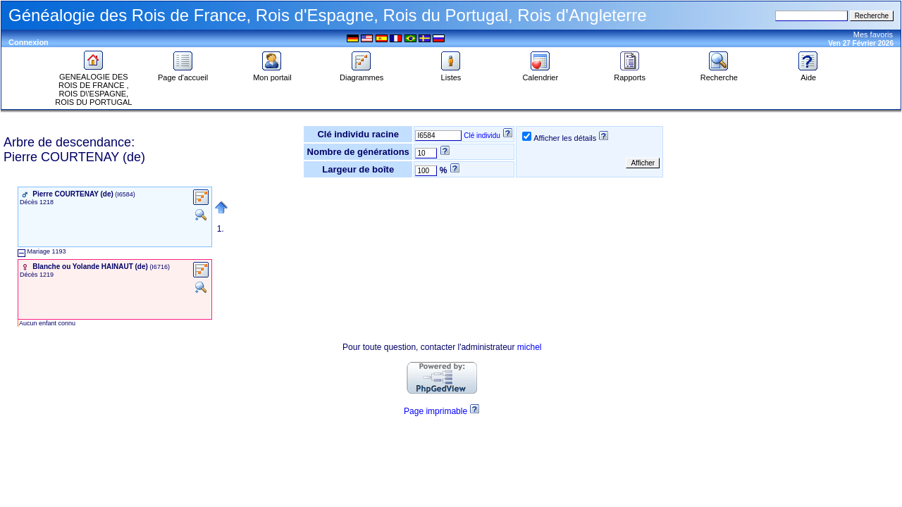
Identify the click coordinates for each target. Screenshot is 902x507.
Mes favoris (873, 34)
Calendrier (540, 74)
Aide (808, 74)
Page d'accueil (183, 74)
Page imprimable (435, 411)
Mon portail (272, 74)
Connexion (28, 42)
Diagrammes (361, 74)
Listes (451, 74)
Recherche (719, 74)
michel (529, 347)
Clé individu (482, 135)
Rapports (629, 74)
